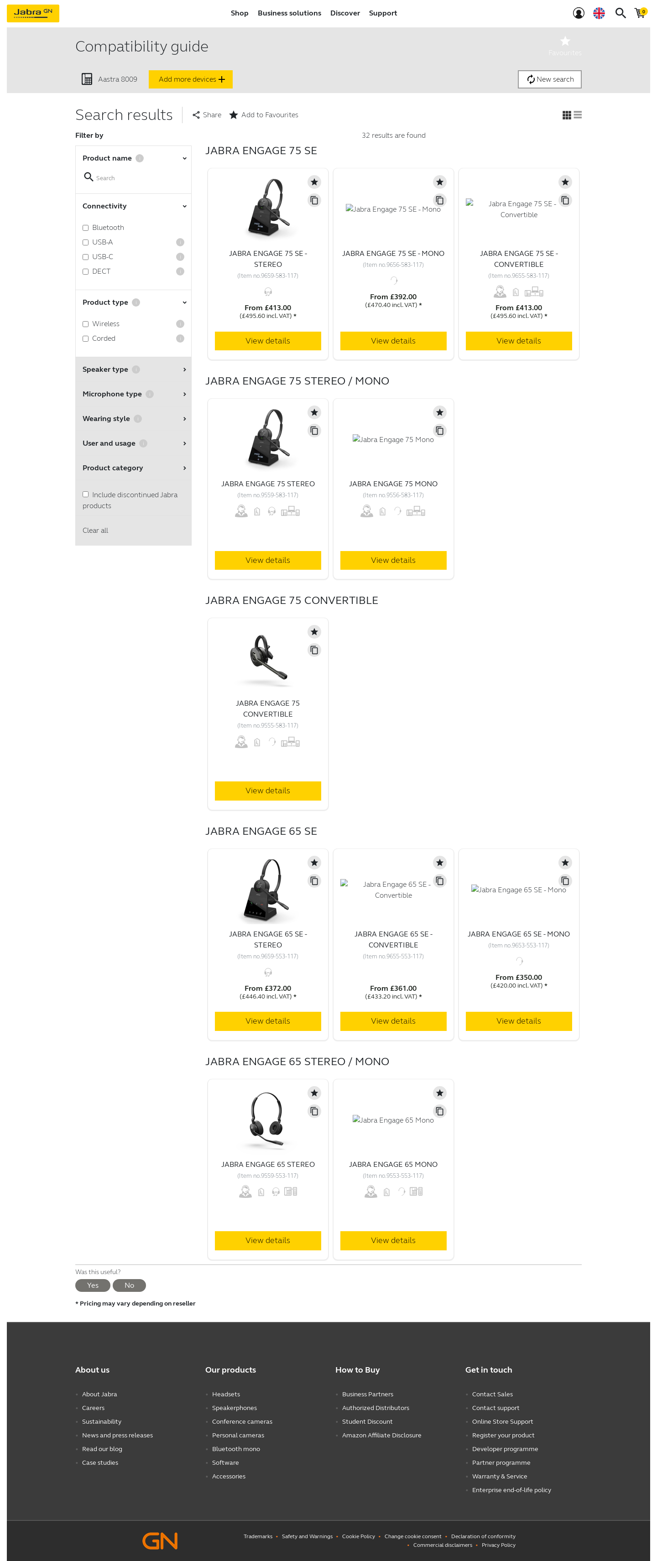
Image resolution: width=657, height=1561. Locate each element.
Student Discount (367, 1422)
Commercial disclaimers (442, 1545)
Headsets (226, 1394)
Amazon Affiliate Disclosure (382, 1435)
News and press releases (117, 1435)
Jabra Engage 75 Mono (393, 483)
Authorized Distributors (375, 1408)
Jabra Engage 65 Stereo (268, 1164)
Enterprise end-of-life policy (511, 1490)
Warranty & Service (499, 1476)
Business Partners (367, 1394)
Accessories (228, 1476)
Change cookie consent (413, 1536)
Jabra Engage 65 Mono (393, 1164)
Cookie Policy (358, 1536)
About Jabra (99, 1394)
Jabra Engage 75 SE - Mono (393, 253)
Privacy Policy (499, 1545)
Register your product (503, 1435)
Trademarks (258, 1536)
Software (225, 1463)
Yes (93, 1285)
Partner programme (501, 1463)
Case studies (100, 1463)
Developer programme (505, 1449)
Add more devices (193, 79)
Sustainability (101, 1422)
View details (267, 341)
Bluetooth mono (236, 1449)
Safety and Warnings (307, 1536)
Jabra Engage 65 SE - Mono (519, 934)
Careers (93, 1408)
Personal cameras (238, 1435)
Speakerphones (234, 1408)
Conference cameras (242, 1422)
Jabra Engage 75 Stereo (268, 483)
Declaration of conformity (483, 1536)
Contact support (496, 1408)
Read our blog (102, 1449)
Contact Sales (492, 1394)
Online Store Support (502, 1422)
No (129, 1285)
